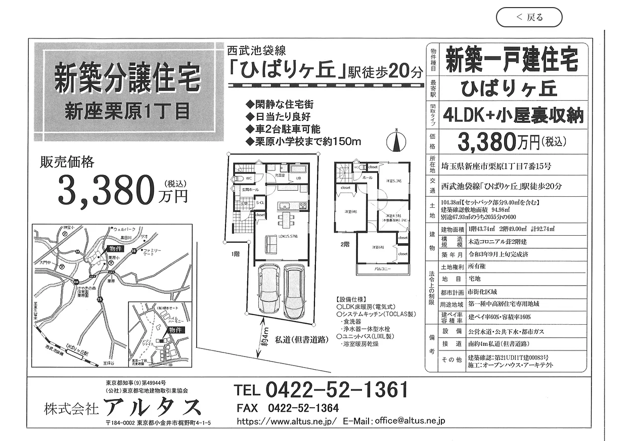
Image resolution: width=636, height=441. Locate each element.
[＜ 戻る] (529, 17)
